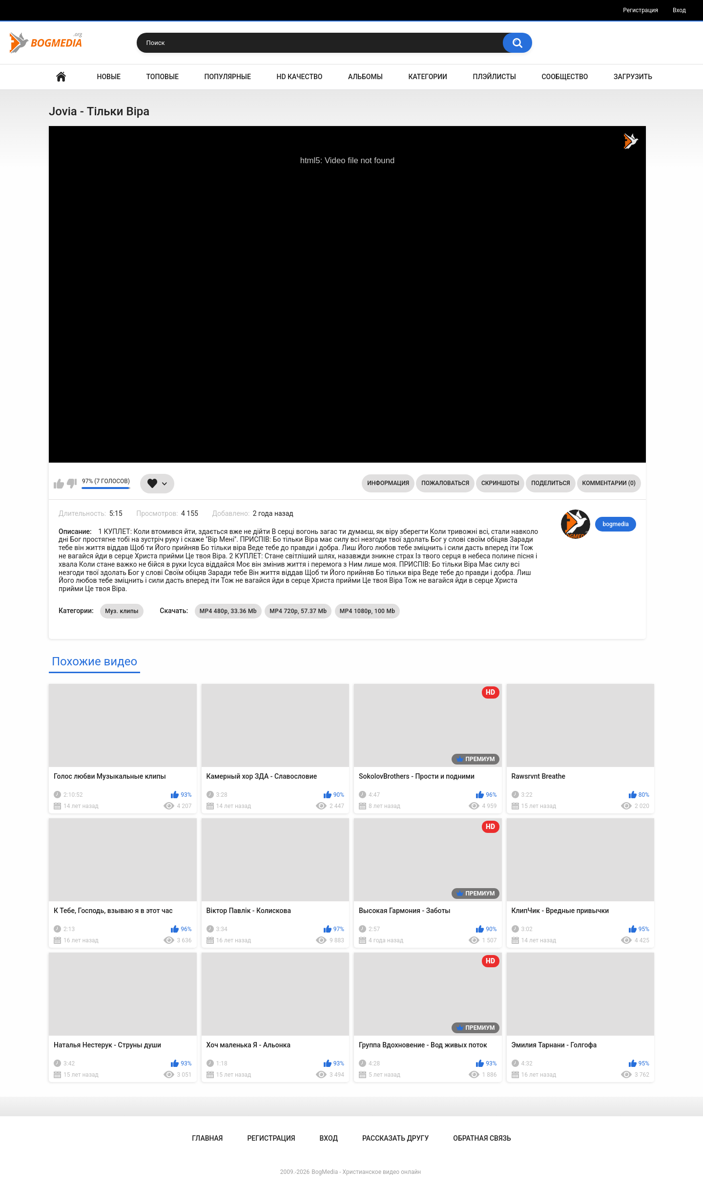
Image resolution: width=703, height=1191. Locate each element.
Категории (427, 77)
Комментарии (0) (609, 483)
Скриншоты (500, 483)
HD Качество (299, 77)
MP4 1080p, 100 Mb (367, 611)
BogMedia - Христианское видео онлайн (366, 1172)
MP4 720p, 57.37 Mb (298, 611)
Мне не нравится (71, 484)
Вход (679, 10)
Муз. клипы (122, 611)
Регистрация (640, 10)
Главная (61, 76)
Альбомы (365, 77)
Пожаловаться (445, 483)
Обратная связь (482, 1138)
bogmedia (615, 524)
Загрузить (633, 77)
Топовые (162, 77)
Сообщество (564, 77)
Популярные (228, 77)
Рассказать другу (395, 1138)
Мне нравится (59, 484)
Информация (388, 483)
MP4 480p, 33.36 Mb (228, 611)
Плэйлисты (494, 77)
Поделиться (550, 483)
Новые (109, 77)
